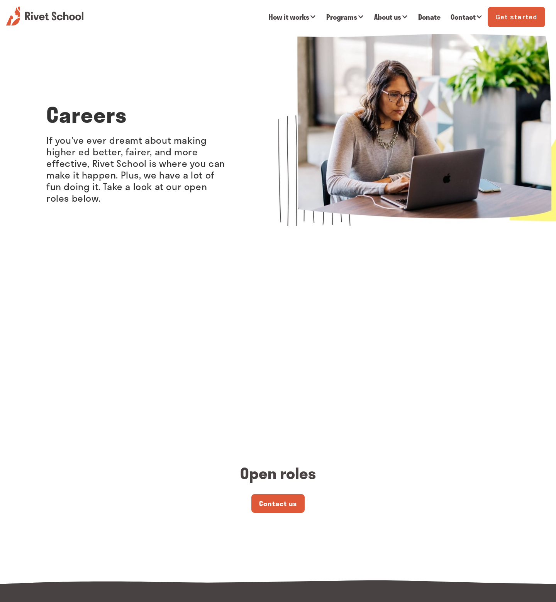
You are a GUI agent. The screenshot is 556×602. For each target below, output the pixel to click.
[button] (292, 17)
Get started (516, 17)
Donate (429, 17)
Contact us (278, 503)
